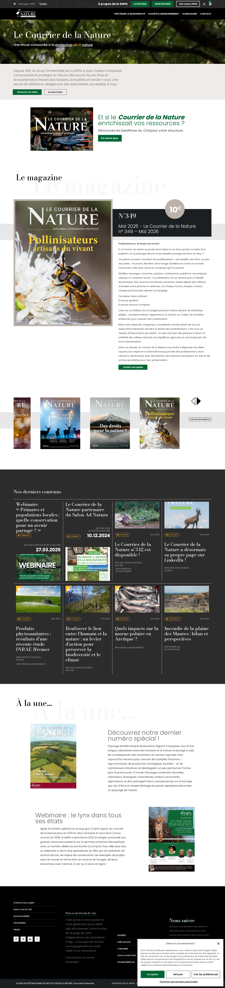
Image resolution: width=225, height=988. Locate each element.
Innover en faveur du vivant (176, 569)
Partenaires (20, 923)
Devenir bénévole (126, 962)
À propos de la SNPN (112, 4)
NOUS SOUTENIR (162, 3)
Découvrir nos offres (27, 92)
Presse (17, 929)
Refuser (178, 974)
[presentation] (193, 401)
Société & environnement (165, 13)
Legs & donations (126, 955)
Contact (205, 13)
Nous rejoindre (22, 916)
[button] (218, 943)
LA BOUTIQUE (139, 3)
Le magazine (190, 13)
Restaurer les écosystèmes (123, 570)
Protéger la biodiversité (131, 13)
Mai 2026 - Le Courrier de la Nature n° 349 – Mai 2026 (157, 229)
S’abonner (122, 948)
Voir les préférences (205, 974)
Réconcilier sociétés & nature (42, 545)
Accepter (152, 974)
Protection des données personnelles (179, 981)
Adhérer (121, 935)
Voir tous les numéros (200, 419)
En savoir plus (55, 92)
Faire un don (123, 942)
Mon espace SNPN (188, 3)
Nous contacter (23, 909)
